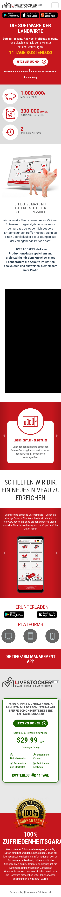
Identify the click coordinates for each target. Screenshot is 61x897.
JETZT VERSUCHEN (31, 62)
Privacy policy (17, 892)
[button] (4, 436)
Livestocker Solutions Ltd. (38, 892)
